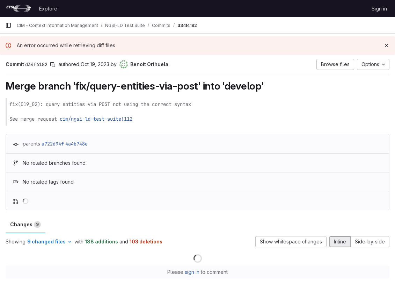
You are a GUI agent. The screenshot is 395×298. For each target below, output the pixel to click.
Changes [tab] (25, 224)
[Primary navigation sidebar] (8, 25)
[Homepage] (19, 8)
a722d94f (53, 144)
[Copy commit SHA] (53, 65)
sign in (192, 272)
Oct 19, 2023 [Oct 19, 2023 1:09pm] (95, 64)
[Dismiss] (386, 45)
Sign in (379, 9)
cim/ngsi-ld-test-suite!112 (96, 119)
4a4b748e (76, 144)
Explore (48, 9)
